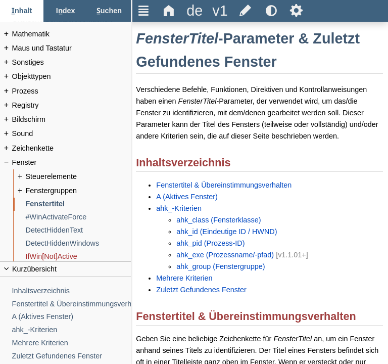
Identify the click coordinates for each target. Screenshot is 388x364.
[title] (194, 11)
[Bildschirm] (71, 119)
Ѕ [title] (296, 11)
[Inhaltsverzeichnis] (71, 291)
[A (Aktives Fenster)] (71, 317)
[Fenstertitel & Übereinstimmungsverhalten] (71, 304)
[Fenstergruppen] (78, 191)
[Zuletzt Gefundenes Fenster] (71, 356)
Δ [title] (169, 11)
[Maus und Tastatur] (71, 48)
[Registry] (71, 105)
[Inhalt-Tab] (21, 11)
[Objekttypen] (71, 76)
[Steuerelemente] (78, 177)
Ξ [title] (143, 11)
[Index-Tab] (65, 11)
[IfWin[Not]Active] (78, 256)
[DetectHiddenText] (78, 230)
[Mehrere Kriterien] (71, 343)
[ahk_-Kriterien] (71, 330)
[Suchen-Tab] (109, 11)
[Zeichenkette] (71, 148)
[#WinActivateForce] (78, 217)
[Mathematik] (71, 34)
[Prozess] (71, 91)
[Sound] (71, 134)
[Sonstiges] (71, 62)
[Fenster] (71, 162)
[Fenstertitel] (78, 204)
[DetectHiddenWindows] (78, 243)
